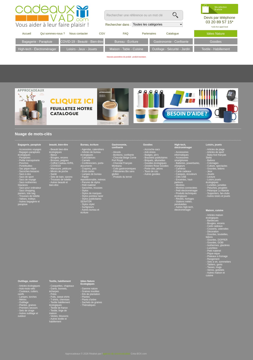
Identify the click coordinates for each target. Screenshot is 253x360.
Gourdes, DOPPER (217, 239)
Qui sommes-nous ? (52, 33)
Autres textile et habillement (58, 320)
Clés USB (181, 176)
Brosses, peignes (60, 160)
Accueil (26, 33)
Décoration (213, 231)
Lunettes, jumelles (216, 185)
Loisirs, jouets (214, 144)
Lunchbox (212, 248)
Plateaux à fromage (217, 256)
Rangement (213, 259)
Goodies (148, 144)
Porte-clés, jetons (154, 168)
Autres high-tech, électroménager (183, 208)
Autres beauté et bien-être (58, 183)
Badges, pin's (152, 155)
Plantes (86, 296)
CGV (102, 33)
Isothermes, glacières (218, 245)
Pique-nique (213, 253)
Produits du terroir (122, 176)
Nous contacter (78, 33)
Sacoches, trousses (92, 187)
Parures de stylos (91, 182)
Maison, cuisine (214, 210)
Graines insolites (90, 291)
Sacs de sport (26, 176)
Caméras (180, 168)
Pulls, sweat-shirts (60, 296)
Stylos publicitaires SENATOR (90, 200)
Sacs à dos (25, 174)
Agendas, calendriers (93, 149)
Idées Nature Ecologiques (87, 282)
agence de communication (116, 353)
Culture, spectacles (217, 166)
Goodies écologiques (155, 163)
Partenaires (149, 33)
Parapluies (24, 157)
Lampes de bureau (91, 174)
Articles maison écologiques (214, 216)
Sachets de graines (92, 302)
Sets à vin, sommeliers (219, 261)
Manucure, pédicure (61, 168)
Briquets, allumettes (155, 160)
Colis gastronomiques (124, 168)
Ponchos (23, 163)
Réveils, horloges (185, 198)
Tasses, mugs (214, 267)
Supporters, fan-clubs (218, 193)
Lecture (211, 176)
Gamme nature (90, 288)
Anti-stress (150, 152)
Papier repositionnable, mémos (92, 178)
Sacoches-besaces (29, 171)
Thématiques (88, 305)
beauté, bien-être (58, 144)
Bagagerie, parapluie (29, 144)
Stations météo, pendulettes (183, 203)
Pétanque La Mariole (218, 190)
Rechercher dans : (118, 24)
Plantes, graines (27, 305)
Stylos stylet (88, 204)
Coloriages (212, 163)
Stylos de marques (91, 193)
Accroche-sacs (152, 149)
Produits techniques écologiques (185, 194)
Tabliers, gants (214, 264)
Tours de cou (151, 171)
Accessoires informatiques (181, 153)
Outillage (23, 302)
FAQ (125, 33)
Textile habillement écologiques (59, 303)
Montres (180, 185)
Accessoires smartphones (181, 159)
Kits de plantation (91, 294)
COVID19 (56, 166)
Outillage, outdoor (28, 281)
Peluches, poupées (217, 187)
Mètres (22, 299)
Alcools (117, 152)
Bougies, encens (59, 157)
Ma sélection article (221, 8)
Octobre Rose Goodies (156, 166)
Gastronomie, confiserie (119, 146)
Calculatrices (88, 157)
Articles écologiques (29, 286)
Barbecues (212, 220)
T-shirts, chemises (60, 299)
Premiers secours (28, 307)
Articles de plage (216, 149)
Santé (54, 174)
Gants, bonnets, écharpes (58, 290)
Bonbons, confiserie (123, 155)
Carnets (86, 160)
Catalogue (172, 33)
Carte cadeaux (183, 171)
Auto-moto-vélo (27, 288)
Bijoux (54, 155)
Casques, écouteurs (186, 174)
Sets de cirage (26, 310)
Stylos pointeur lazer (92, 196)
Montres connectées (186, 187)
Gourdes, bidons (215, 168)
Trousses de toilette (29, 196)
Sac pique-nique (27, 168)
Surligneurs (88, 207)
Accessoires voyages (30, 149)
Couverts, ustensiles (217, 228)
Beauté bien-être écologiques (58, 151)
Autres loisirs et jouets (218, 196)
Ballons (211, 160)
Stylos (85, 190)
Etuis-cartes (88, 171)
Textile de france (59, 307)
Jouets (210, 174)
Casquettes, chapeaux (62, 286)
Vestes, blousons (59, 316)
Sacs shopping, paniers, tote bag (26, 192)
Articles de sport (215, 152)
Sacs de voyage (27, 179)
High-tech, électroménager (183, 146)
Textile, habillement (60, 281)
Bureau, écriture (89, 144)
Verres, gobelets (215, 270)
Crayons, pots (89, 168)
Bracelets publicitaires (156, 157)
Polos (53, 294)
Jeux (209, 171)
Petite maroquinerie (29, 160)
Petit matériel (89, 185)
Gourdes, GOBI (215, 242)
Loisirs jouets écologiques (213, 181)
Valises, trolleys (27, 198)
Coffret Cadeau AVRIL (62, 163)
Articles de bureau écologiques (90, 153)
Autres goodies (152, 174)
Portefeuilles (25, 166)
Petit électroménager (187, 190)
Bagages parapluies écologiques (29, 153)
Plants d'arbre (89, 299)
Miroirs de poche (59, 171)
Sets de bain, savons (61, 176)
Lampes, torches (28, 296)
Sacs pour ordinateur (30, 187)
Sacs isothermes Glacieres (27, 183)
